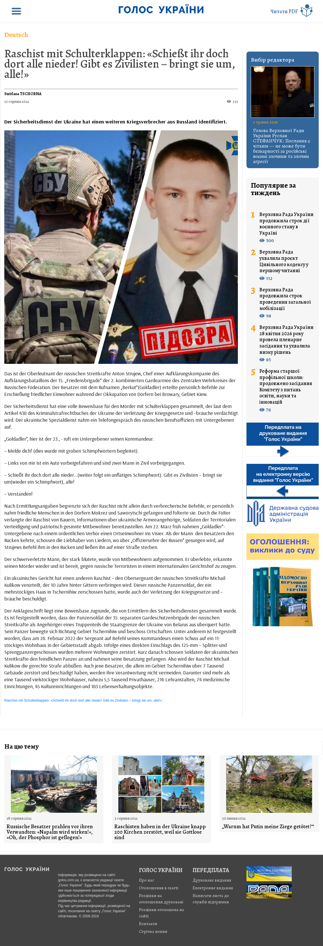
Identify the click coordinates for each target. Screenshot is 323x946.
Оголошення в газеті (159, 888)
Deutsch (16, 34)
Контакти (148, 924)
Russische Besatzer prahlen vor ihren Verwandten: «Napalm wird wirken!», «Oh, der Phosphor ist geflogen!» (50, 832)
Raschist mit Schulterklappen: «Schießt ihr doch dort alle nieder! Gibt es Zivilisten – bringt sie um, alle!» (119, 64)
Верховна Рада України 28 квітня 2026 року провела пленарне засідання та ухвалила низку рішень (286, 339)
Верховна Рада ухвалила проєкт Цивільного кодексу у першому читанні (283, 261)
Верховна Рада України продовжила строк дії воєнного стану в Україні (286, 223)
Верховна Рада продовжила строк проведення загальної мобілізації (285, 299)
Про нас (146, 880)
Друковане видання (212, 880)
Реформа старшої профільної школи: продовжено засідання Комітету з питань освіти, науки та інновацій (285, 386)
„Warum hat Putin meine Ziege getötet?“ (268, 826)
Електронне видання (213, 888)
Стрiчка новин (153, 931)
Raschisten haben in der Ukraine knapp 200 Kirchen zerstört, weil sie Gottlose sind (160, 832)
